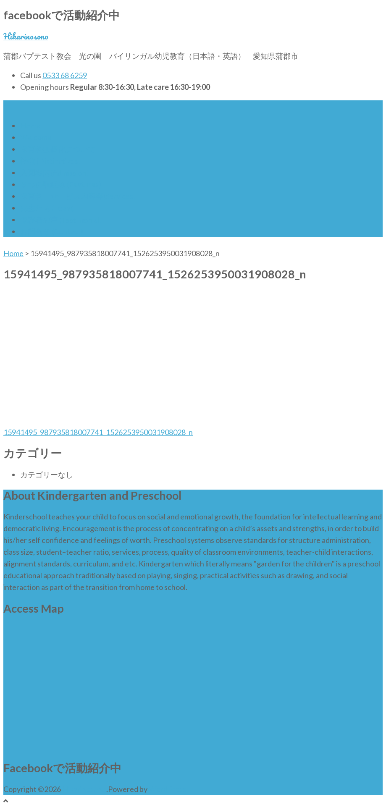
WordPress (167, 789)
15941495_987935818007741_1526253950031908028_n (98, 432)
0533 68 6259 (64, 75)
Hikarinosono (25, 36)
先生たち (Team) (47, 207)
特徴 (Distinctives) (50, 160)
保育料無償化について (58, 149)
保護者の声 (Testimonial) (61, 219)
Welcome (36, 137)
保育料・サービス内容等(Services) (78, 196)
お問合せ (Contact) (51, 231)
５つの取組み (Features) (60, 184)
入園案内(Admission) (54, 172)
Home (30, 125)
